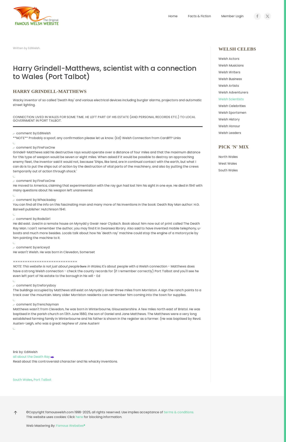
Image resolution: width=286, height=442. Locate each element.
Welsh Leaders (229, 133)
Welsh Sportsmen (232, 112)
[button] (15, 412)
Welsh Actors (228, 58)
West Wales (227, 163)
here (79, 417)
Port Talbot (42, 379)
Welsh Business (230, 79)
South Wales (22, 379)
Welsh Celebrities (232, 106)
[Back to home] (37, 16)
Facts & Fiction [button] (199, 16)
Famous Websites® (70, 425)
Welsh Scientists (231, 99)
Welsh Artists (228, 85)
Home (173, 16)
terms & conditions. (179, 412)
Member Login (232, 16)
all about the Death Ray (33, 356)
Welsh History (229, 119)
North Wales (228, 157)
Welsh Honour (229, 126)
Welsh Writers (229, 72)
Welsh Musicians (231, 65)
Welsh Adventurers (233, 92)
